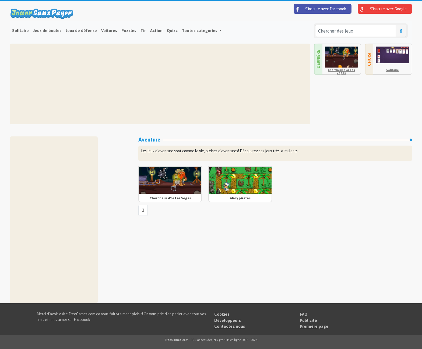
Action (156, 30)
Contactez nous (229, 326)
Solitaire (20, 30)
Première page (314, 326)
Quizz (172, 30)
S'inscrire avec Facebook (321, 9)
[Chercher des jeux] (355, 31)
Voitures (109, 30)
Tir (143, 30)
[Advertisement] (160, 84)
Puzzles (128, 30)
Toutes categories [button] (200, 30)
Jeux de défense (81, 30)
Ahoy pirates (240, 198)
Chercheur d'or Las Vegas (341, 71)
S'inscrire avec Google (383, 9)
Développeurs (227, 320)
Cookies (221, 314)
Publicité (308, 320)
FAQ (303, 314)
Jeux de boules (47, 30)
